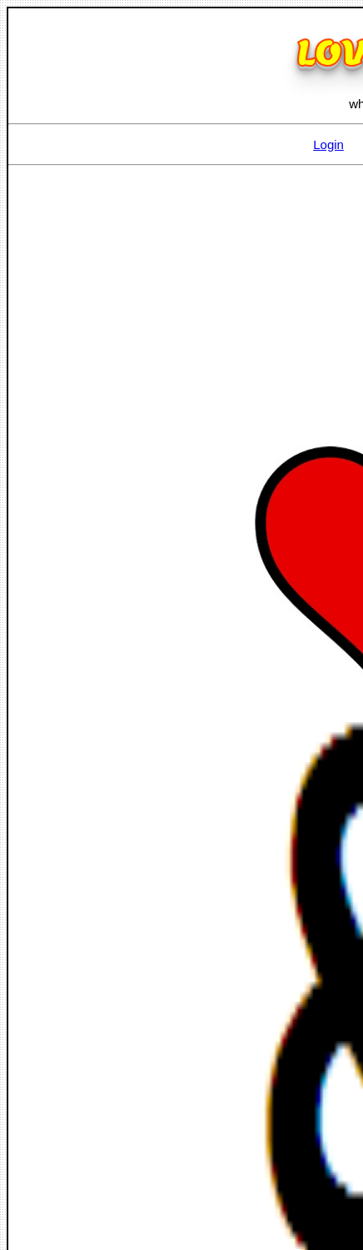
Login (328, 144)
